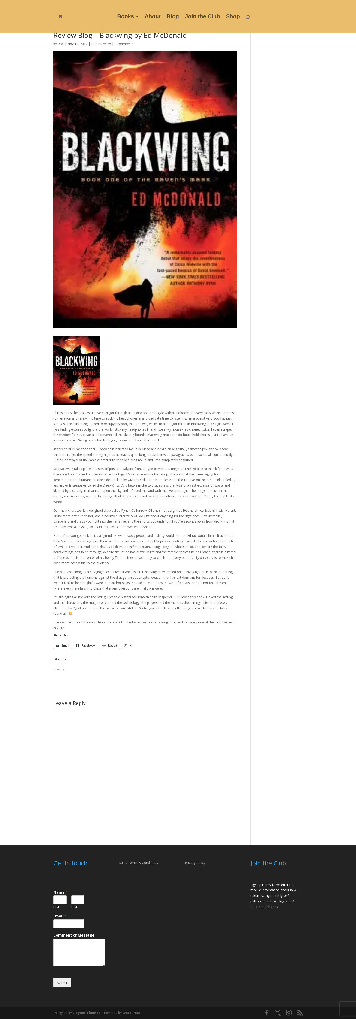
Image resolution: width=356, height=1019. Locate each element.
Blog (173, 17)
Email (59, 916)
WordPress (132, 1012)
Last (74, 907)
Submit (62, 982)
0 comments (124, 44)
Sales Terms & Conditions (138, 862)
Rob (61, 44)
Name (60, 892)
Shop (233, 17)
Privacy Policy (195, 862)
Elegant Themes (86, 1012)
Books (125, 17)
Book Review (101, 44)
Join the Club (202, 17)
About (153, 17)
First (56, 907)
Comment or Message (73, 935)
